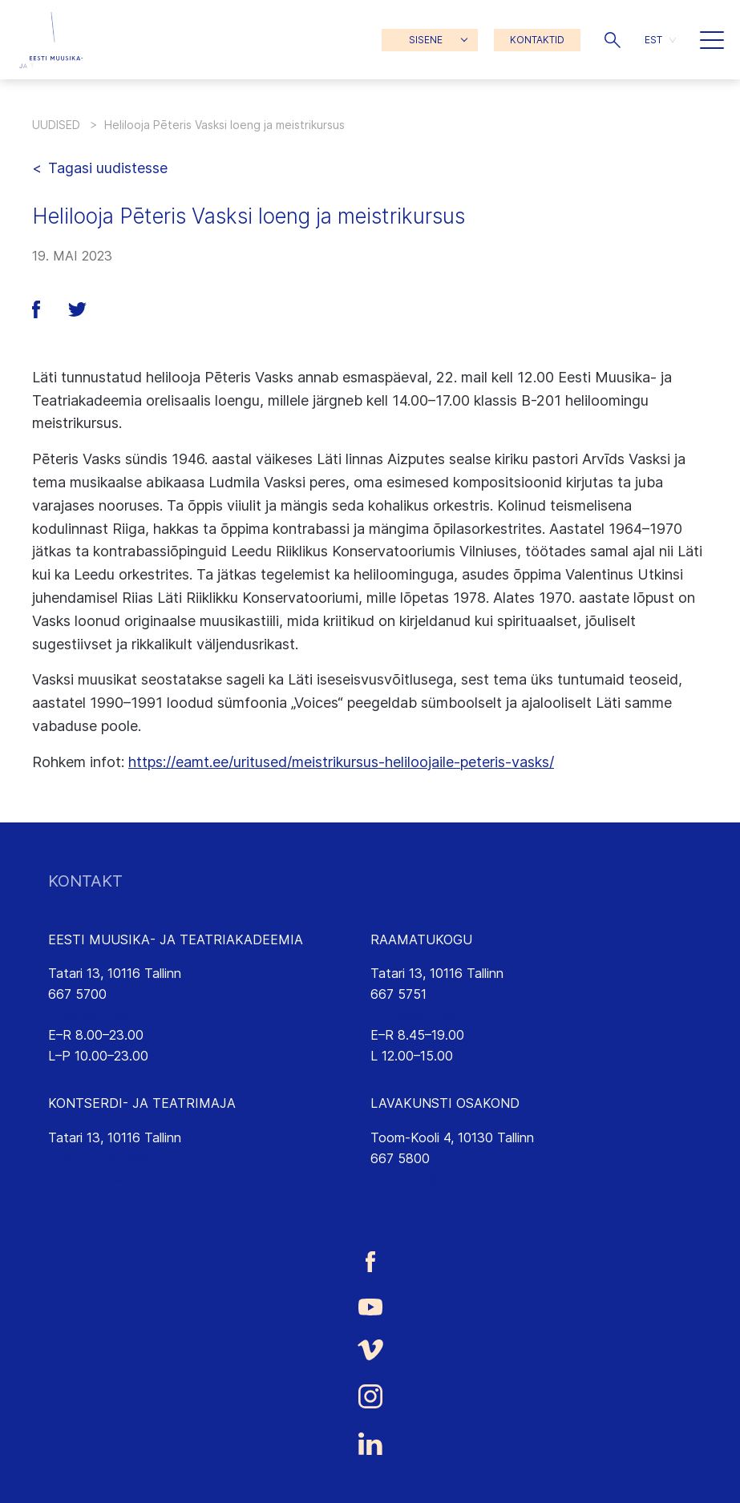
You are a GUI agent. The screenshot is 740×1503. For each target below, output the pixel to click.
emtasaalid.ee (89, 1178)
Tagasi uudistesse (108, 168)
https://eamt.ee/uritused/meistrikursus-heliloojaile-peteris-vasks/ (341, 762)
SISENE (426, 40)
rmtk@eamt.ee (413, 1015)
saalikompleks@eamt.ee (118, 1158)
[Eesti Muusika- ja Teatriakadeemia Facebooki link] (370, 1261)
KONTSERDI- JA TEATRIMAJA (142, 1103)
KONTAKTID (537, 40)
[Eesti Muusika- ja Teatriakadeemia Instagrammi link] (370, 1396)
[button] (613, 40)
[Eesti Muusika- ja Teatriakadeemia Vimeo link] (370, 1350)
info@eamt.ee (89, 1015)
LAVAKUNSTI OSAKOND (445, 1103)
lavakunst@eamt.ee (428, 1178)
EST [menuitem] (653, 40)
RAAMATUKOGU (421, 939)
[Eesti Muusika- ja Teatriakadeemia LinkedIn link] (370, 1443)
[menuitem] (660, 39)
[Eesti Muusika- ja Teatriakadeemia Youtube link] (370, 1305)
